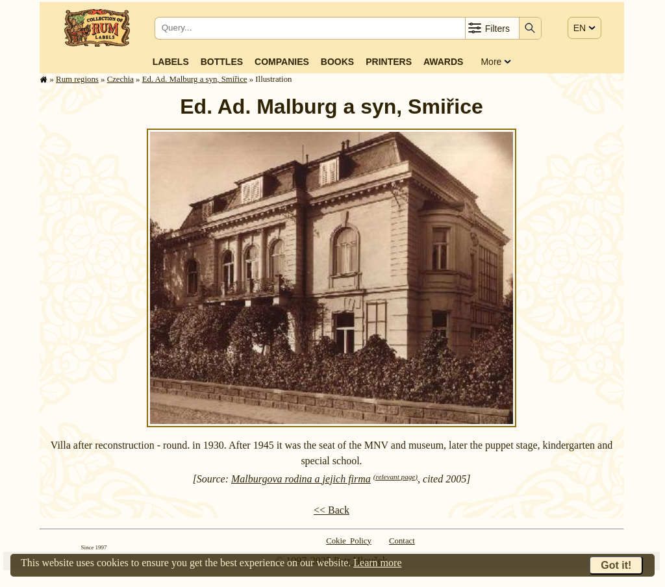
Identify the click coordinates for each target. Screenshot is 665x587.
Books (337, 61)
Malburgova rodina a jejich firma (301, 478)
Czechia (120, 79)
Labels (171, 61)
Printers (389, 61)
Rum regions (77, 79)
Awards (443, 61)
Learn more (377, 562)
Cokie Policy (348, 540)
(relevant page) (395, 477)
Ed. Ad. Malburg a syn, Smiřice (194, 79)
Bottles (222, 61)
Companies (282, 61)
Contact (402, 540)
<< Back (331, 510)
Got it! (616, 565)
